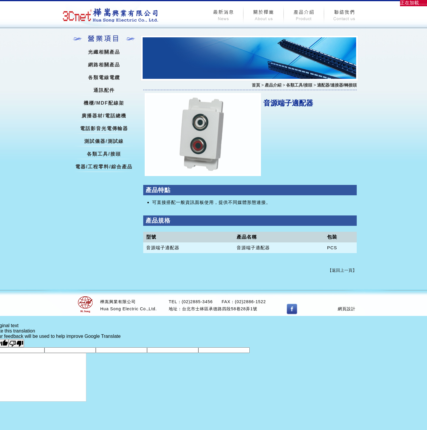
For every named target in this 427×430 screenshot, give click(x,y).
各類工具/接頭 (104, 153)
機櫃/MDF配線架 (104, 102)
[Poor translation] (16, 343)
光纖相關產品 (104, 52)
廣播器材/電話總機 (104, 115)
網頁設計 (347, 308)
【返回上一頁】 (342, 270)
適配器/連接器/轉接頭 (337, 85)
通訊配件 (104, 90)
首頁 (256, 85)
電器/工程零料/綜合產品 (104, 166)
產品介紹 (273, 85)
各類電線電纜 (104, 77)
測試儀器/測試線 (103, 141)
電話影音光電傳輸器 (104, 128)
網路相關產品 (104, 64)
